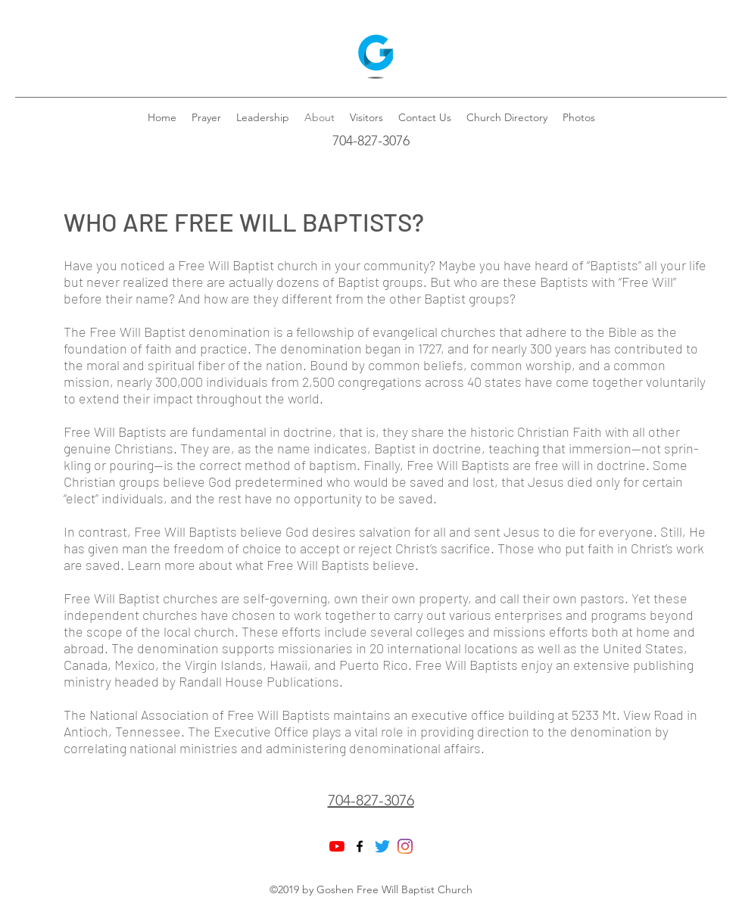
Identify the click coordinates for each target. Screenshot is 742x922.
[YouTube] (336, 846)
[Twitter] (382, 846)
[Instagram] (405, 846)
